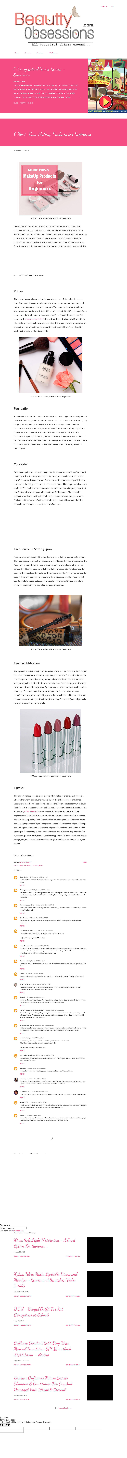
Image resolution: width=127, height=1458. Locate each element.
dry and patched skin (34, 319)
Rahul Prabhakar (25, 984)
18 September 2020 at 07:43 (45, 905)
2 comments (25, 1256)
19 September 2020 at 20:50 (54, 1010)
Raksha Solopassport (27, 1025)
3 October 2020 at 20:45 (40, 1091)
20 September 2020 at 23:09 (36, 1068)
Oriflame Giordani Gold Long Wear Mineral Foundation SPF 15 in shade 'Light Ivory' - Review (43, 1348)
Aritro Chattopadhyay (27, 1055)
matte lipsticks (31, 811)
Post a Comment (26, 103)
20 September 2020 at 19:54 (35, 1038)
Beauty (22, 862)
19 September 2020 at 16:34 (36, 997)
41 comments (25, 1325)
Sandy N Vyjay (24, 1102)
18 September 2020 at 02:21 (41, 890)
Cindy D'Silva (24, 877)
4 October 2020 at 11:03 (33, 1115)
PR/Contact (52, 53)
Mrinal (22, 973)
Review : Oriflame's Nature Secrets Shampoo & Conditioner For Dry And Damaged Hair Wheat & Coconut (43, 1383)
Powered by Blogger (63, 1408)
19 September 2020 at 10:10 (36, 961)
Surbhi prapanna (25, 890)
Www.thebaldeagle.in (27, 905)
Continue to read (73, 1256)
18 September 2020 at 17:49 (38, 918)
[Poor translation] (7, 1425)
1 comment (24, 1400)
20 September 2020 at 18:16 (44, 1025)
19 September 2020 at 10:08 (40, 946)
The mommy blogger (26, 930)
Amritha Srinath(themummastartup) (32, 1010)
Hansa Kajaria (24, 946)
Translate (17, 1230)
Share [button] (15, 103)
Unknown (23, 1068)
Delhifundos (24, 918)
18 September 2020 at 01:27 (39, 877)
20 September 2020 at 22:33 (45, 1055)
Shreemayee (24, 1079)
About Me (26, 53)
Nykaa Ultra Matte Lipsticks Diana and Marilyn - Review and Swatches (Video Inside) (45, 1280)
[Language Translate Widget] (13, 1228)
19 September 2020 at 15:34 (41, 984)
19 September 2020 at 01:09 (44, 930)
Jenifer (22, 1038)
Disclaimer (39, 53)
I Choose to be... (25, 1091)
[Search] (104, 6)
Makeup (28, 862)
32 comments (25, 1296)
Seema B (22, 961)
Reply (22, 885)
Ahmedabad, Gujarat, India (32, 865)
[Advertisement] (61, 262)
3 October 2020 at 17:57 (38, 1079)
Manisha (22, 997)
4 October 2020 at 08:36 (38, 1102)
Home (15, 53)
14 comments (25, 1365)
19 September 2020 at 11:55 (35, 973)
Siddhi (22, 1115)
